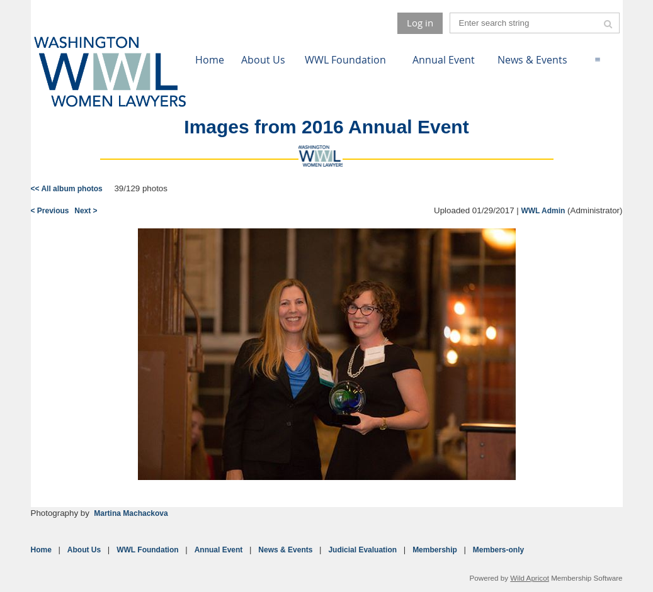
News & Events (285, 549)
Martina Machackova (131, 513)
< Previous (50, 210)
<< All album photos (67, 188)
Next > (85, 210)
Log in (420, 22)
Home (41, 549)
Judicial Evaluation (362, 549)
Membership (434, 549)
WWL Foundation (147, 549)
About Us (84, 549)
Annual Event (219, 549)
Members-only (498, 549)
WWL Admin (543, 210)
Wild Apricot (529, 578)
